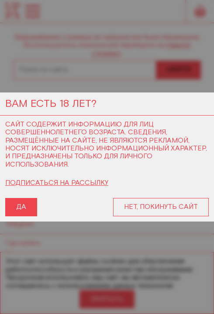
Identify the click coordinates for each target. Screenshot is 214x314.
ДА (21, 207)
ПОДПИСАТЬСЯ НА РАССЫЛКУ (56, 183)
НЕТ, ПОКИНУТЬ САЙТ (161, 207)
